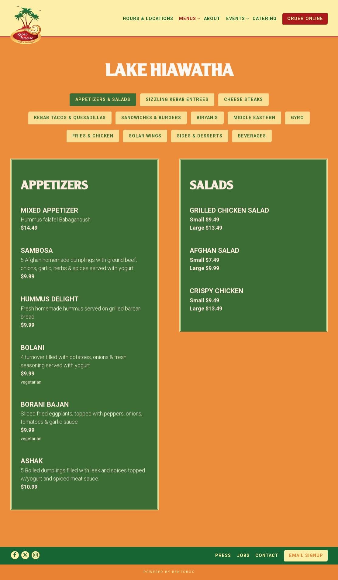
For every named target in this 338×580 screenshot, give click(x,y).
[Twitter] (25, 555)
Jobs (243, 555)
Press (223, 555)
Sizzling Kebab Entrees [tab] (177, 101)
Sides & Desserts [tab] (199, 137)
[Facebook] (15, 555)
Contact (266, 555)
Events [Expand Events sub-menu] (236, 18)
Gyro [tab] (297, 119)
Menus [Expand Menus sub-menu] (188, 18)
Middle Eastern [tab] (254, 119)
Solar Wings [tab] (145, 137)
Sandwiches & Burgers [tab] (151, 119)
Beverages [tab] (252, 137)
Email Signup (306, 555)
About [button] (212, 18)
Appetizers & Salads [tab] (102, 101)
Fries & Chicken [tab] (92, 137)
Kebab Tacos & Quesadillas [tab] (70, 119)
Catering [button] (265, 18)
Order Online (305, 18)
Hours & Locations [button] (148, 18)
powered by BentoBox (169, 572)
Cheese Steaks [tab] (243, 101)
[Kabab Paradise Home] (29, 24)
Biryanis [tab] (207, 119)
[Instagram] (36, 555)
